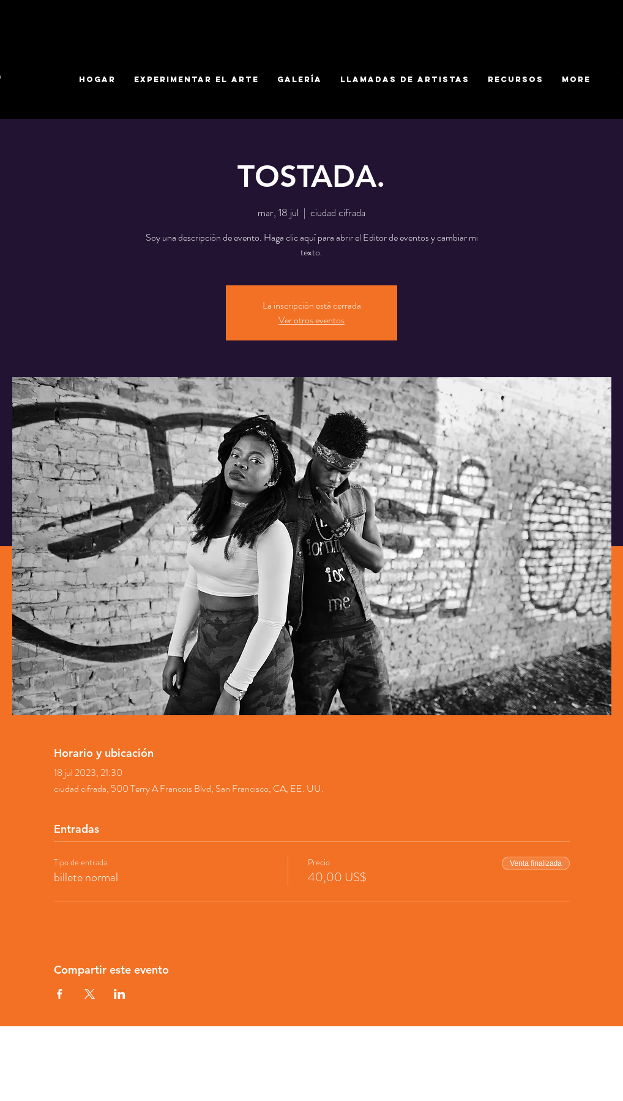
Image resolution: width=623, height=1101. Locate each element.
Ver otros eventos (311, 320)
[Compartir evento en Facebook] (59, 994)
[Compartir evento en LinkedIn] (119, 994)
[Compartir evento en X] (89, 994)
